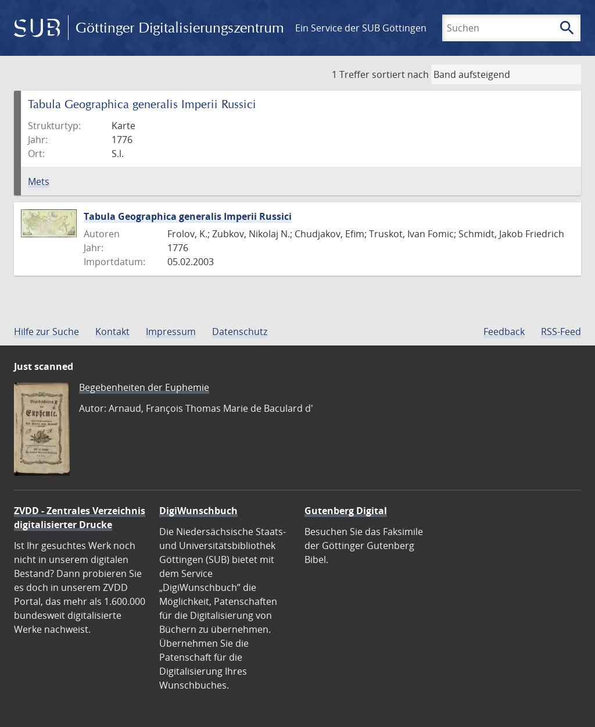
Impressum (171, 331)
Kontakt (112, 331)
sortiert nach (400, 74)
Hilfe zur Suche (46, 331)
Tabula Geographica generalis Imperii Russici (188, 216)
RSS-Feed (561, 331)
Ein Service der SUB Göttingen (360, 28)
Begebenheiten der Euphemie (144, 387)
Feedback (504, 331)
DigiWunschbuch (198, 510)
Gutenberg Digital (345, 510)
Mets (38, 181)
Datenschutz (239, 331)
